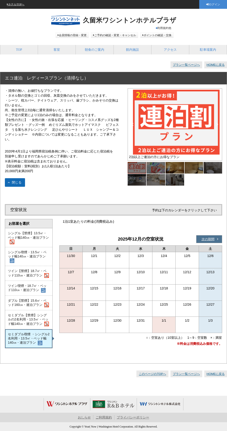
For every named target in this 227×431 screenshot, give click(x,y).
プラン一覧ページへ (186, 65)
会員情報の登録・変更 (73, 35)
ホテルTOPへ (16, 4)
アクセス (170, 49)
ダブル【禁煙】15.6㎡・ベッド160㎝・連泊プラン (28, 303)
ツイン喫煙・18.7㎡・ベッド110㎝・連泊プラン (27, 288)
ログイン (214, 4)
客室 (57, 49)
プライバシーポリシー (133, 417)
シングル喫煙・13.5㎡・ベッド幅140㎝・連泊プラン (27, 256)
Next (217, 124)
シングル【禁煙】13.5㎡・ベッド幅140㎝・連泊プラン (28, 237)
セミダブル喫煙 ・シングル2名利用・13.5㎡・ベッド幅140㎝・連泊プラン (29, 338)
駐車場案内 (208, 49)
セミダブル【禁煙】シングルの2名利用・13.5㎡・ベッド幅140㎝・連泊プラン (28, 319)
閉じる (17, 182)
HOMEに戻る (216, 65)
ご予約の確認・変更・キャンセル (115, 35)
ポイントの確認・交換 (157, 35)
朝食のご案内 (94, 49)
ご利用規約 (104, 417)
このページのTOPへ (152, 374)
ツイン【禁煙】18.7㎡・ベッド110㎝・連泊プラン (28, 273)
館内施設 (132, 49)
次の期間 (208, 239)
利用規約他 (164, 28)
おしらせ (84, 417)
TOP (19, 49)
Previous (132, 124)
